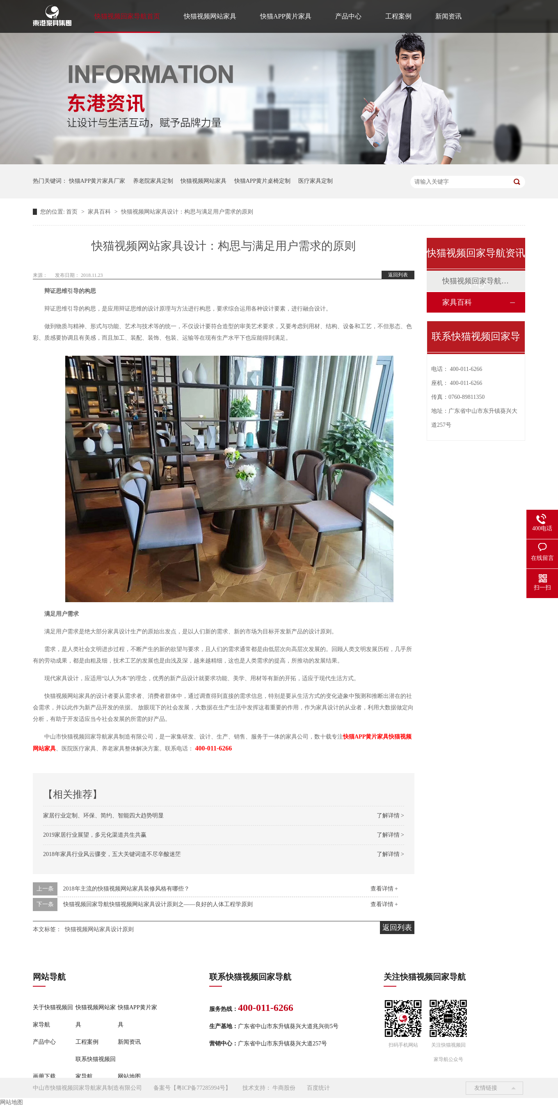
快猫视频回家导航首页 (127, 16)
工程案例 (398, 16)
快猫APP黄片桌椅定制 (262, 181)
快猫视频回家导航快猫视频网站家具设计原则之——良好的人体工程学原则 (158, 904)
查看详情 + (384, 889)
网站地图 (129, 1076)
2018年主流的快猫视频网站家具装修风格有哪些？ (126, 889)
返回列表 (398, 275)
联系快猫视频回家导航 (95, 1067)
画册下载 (44, 1076)
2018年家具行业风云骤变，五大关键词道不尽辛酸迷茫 (112, 854)
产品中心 (348, 16)
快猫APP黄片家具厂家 (97, 181)
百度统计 (318, 1088)
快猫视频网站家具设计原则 (99, 929)
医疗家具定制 (315, 181)
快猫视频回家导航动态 (475, 281)
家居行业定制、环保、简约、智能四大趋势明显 (103, 815)
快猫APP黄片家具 (285, 16)
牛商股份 (283, 1088)
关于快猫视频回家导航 (53, 1016)
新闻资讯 (448, 16)
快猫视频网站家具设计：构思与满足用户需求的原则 (187, 212)
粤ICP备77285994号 (201, 1088)
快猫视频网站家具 (210, 16)
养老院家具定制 (153, 181)
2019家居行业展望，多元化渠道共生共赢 (94, 835)
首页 (72, 212)
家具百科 (100, 212)
